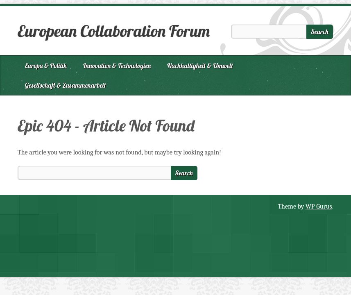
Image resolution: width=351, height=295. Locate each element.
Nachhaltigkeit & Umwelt (200, 65)
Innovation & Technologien (117, 65)
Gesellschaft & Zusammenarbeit (65, 85)
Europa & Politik (46, 65)
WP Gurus (319, 206)
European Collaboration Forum (114, 30)
